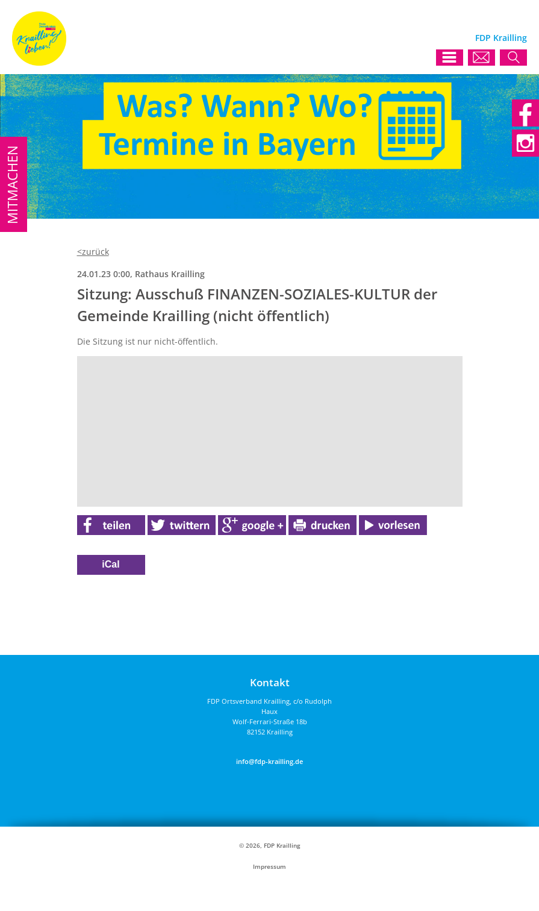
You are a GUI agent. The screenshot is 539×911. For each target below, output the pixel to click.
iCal (110, 564)
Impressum (269, 867)
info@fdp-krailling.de (269, 761)
